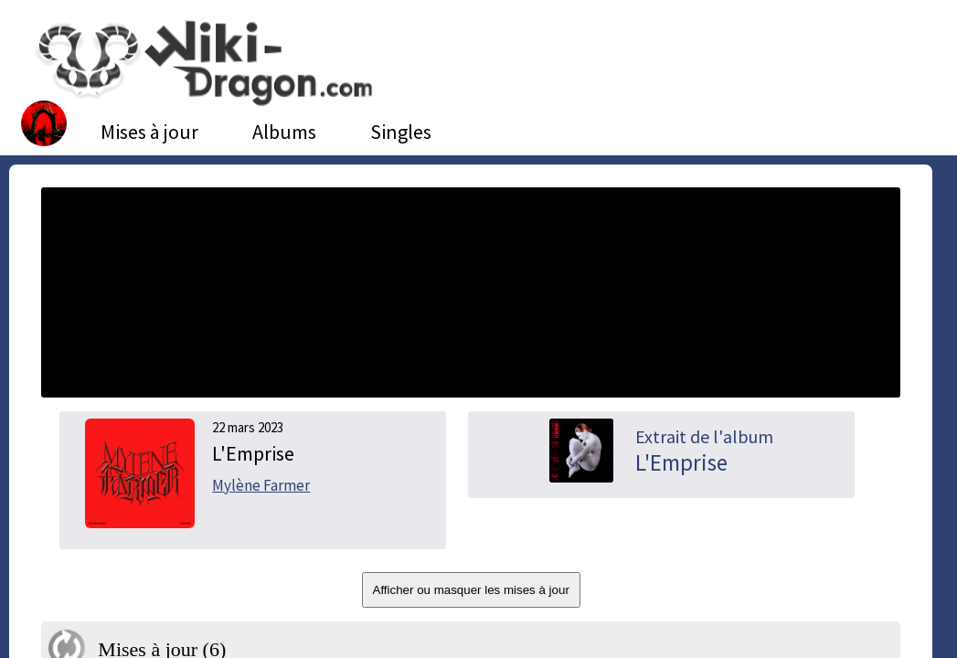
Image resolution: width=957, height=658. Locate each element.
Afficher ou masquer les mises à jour (471, 590)
